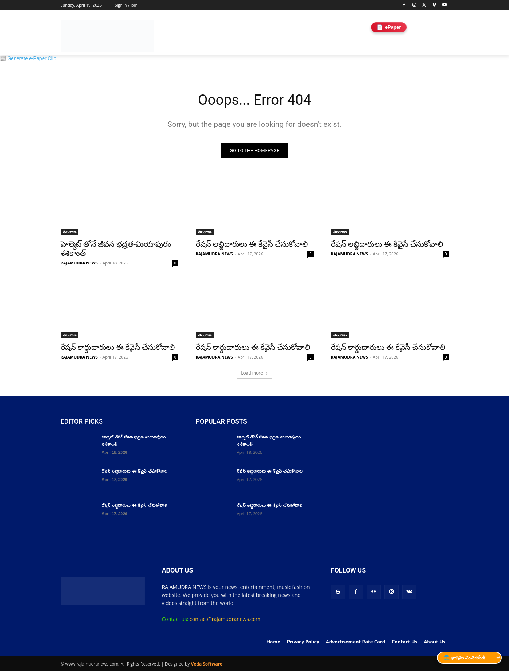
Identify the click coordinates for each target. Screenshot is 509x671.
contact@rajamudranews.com (225, 619)
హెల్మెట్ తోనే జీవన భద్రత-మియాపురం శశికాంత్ (134, 440)
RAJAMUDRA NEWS (79, 263)
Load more (254, 374)
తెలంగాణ (69, 232)
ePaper (389, 27)
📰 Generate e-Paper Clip (28, 58)
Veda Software (206, 664)
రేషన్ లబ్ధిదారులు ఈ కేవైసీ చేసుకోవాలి (252, 244)
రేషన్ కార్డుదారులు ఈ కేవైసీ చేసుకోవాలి (118, 348)
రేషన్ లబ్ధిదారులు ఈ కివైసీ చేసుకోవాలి (387, 244)
